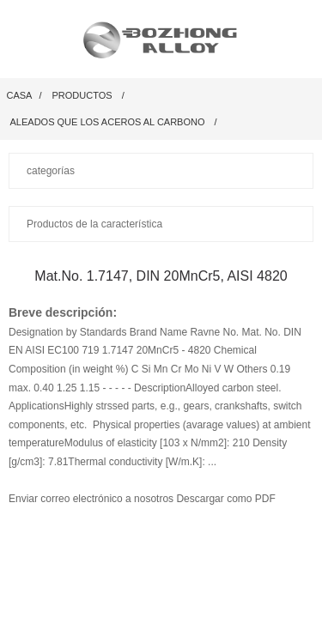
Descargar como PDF (225, 499)
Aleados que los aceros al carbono (107, 122)
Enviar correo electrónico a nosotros (92, 499)
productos (82, 95)
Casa (20, 95)
